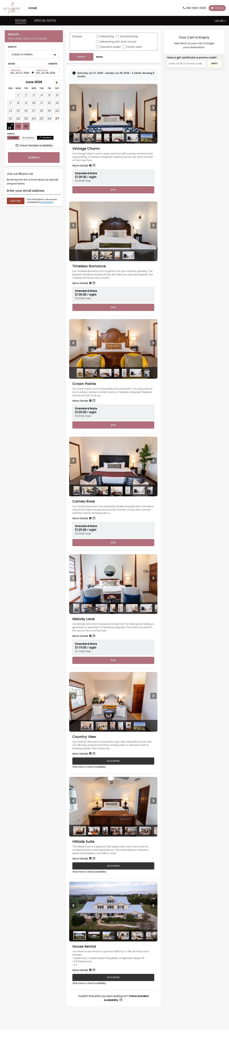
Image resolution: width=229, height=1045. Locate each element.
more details (46, 202)
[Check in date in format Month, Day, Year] (20, 72)
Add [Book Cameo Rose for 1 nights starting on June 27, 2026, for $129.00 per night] (113, 542)
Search (33, 157)
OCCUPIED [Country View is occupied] (113, 761)
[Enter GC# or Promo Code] (186, 63)
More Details (84, 165)
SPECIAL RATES (45, 20)
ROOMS (20, 20)
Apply (214, 63)
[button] (34, 54)
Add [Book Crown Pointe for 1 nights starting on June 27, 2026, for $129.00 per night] (113, 424)
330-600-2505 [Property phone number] (196, 8)
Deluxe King (107, 36)
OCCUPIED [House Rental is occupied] (113, 977)
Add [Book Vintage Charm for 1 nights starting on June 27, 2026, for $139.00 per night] (113, 189)
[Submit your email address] (15, 201)
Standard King (129, 36)
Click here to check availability (89, 766)
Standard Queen (110, 47)
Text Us (217, 8)
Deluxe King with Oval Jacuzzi (118, 41)
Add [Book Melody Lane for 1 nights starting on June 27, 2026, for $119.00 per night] (113, 660)
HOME (32, 8)
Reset (99, 56)
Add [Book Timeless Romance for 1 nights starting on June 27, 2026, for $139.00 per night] (113, 307)
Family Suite (134, 47)
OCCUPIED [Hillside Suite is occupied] (113, 865)
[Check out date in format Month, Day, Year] (46, 72)
